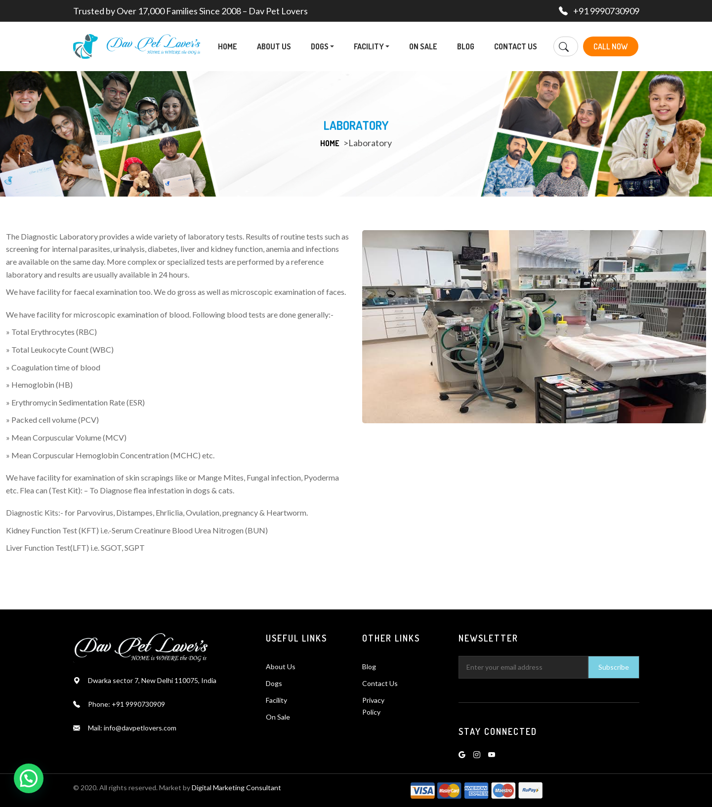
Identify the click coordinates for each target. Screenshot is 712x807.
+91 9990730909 (606, 10)
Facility (371, 46)
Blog (465, 46)
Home (227, 46)
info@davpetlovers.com (140, 728)
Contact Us (515, 46)
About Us (274, 46)
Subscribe (613, 667)
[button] (332, 46)
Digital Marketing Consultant (236, 787)
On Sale (423, 46)
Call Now (611, 46)
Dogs (322, 46)
